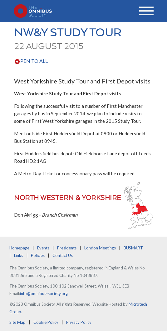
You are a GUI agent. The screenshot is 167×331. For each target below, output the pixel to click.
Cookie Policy (45, 322)
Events (43, 247)
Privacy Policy (78, 322)
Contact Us (62, 255)
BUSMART (133, 247)
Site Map (17, 322)
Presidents (66, 247)
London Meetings (100, 247)
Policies (38, 255)
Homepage (19, 247)
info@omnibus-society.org (44, 293)
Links (18, 255)
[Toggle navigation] (146, 11)
